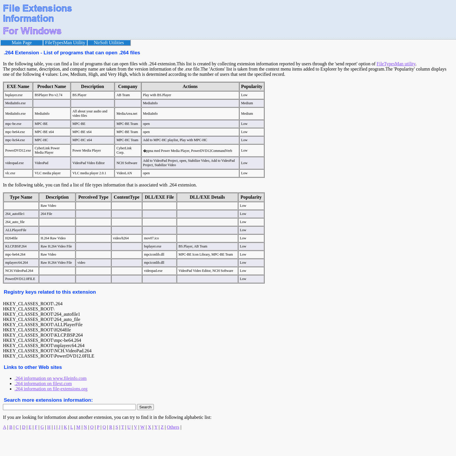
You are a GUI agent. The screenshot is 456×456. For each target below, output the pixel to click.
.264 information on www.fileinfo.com (51, 378)
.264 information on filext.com (43, 383)
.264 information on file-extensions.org (51, 388)
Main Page (22, 42)
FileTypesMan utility (396, 63)
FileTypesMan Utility (65, 42)
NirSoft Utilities (109, 42)
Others (173, 427)
